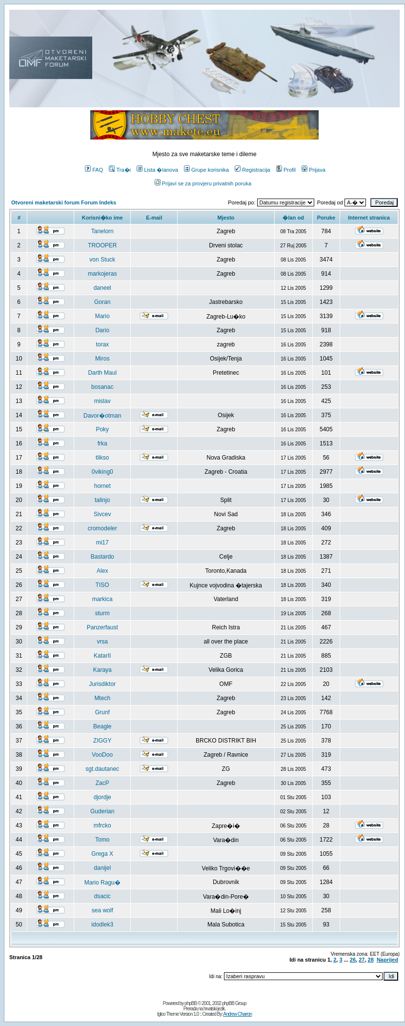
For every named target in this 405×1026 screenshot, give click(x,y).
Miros (102, 358)
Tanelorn (102, 231)
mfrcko (102, 825)
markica (102, 599)
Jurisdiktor (102, 684)
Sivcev (102, 514)
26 (353, 960)
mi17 (102, 542)
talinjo (102, 500)
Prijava (313, 170)
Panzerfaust (102, 627)
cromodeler (102, 528)
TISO (102, 585)
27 (361, 960)
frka (102, 443)
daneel (102, 287)
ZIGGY (102, 740)
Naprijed (387, 960)
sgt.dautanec (102, 768)
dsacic (102, 896)
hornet (102, 486)
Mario (102, 316)
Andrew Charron (237, 1014)
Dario (102, 330)
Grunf (102, 712)
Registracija (252, 170)
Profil (286, 170)
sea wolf (102, 910)
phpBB (190, 1003)
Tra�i (120, 170)
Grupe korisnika (206, 170)
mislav (102, 401)
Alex (102, 570)
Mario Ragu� (102, 882)
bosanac (102, 386)
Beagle (102, 726)
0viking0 (102, 471)
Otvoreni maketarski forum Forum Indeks (63, 202)
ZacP (102, 783)
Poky (102, 429)
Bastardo (102, 556)
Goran (102, 302)
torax (102, 344)
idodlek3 (102, 924)
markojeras (102, 273)
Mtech (102, 698)
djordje (102, 797)
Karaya (102, 669)
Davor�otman (102, 415)
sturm (102, 613)
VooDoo (102, 754)
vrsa (102, 641)
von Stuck (102, 259)
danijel (102, 868)
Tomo (102, 839)
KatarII (102, 655)
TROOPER (102, 245)
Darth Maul (102, 372)
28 (371, 960)
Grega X (102, 853)
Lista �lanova (157, 170)
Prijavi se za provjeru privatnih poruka (203, 183)
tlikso (102, 457)
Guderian (102, 811)
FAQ (94, 170)
